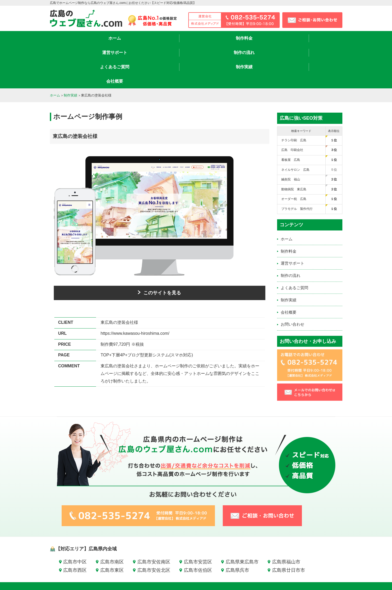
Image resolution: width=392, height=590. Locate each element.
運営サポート (154, 38)
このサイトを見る (159, 249)
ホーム (71, 38)
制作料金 (112, 38)
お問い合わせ (292, 281)
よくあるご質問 (238, 38)
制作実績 (279, 38)
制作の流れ (196, 38)
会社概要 (321, 38)
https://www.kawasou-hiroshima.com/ (135, 290)
